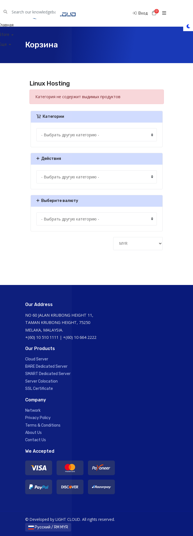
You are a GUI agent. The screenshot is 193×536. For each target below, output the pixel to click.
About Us (33, 432)
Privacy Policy (38, 417)
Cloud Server (36, 359)
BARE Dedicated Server (46, 366)
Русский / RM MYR (48, 527)
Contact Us (35, 440)
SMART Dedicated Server (48, 373)
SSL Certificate (39, 388)
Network (33, 410)
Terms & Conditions (43, 425)
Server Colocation (41, 381)
